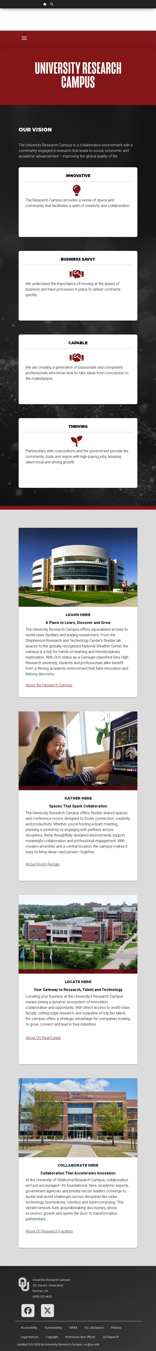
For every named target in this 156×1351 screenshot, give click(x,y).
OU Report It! (111, 1337)
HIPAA (73, 1327)
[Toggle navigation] (24, 38)
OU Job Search (94, 1327)
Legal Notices (29, 1337)
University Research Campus (51, 1280)
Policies (116, 1327)
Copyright (52, 1337)
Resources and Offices (80, 1337)
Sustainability (53, 1327)
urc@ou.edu (91, 1344)
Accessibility (29, 1327)
